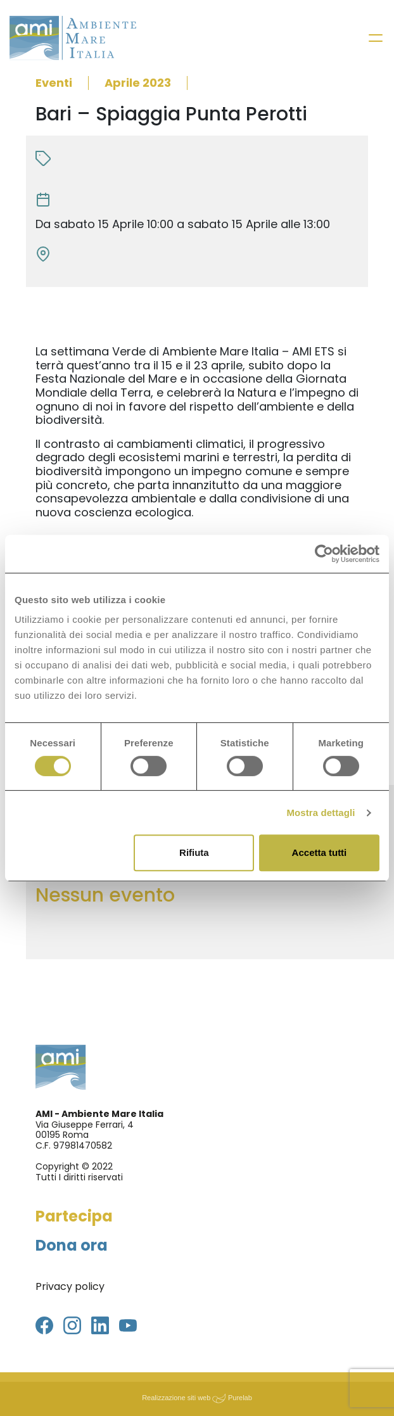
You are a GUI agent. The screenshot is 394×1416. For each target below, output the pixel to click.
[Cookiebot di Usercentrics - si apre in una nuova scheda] (324, 553)
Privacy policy (70, 1286)
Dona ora (71, 1245)
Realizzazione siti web (176, 1397)
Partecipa (74, 1216)
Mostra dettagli (320, 812)
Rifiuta (194, 852)
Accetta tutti (319, 852)
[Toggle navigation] (375, 38)
